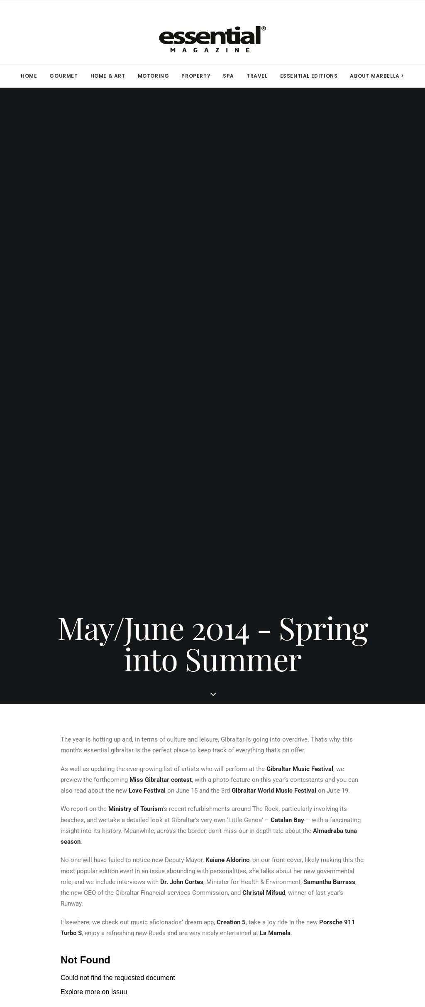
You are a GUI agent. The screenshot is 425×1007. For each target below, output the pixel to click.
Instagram (156, 795)
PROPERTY (195, 75)
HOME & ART (107, 75)
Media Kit (59, 782)
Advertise (58, 808)
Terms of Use (256, 782)
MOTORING (153, 75)
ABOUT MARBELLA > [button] (377, 75)
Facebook (155, 782)
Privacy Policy (258, 795)
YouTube (153, 834)
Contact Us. (323, 956)
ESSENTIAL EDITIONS (309, 75)
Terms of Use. (285, 956)
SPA (228, 75)
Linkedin (154, 808)
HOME (29, 75)
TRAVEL (257, 75)
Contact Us (61, 821)
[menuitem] (31, 76)
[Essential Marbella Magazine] (212, 32)
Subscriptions (66, 795)
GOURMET (63, 75)
